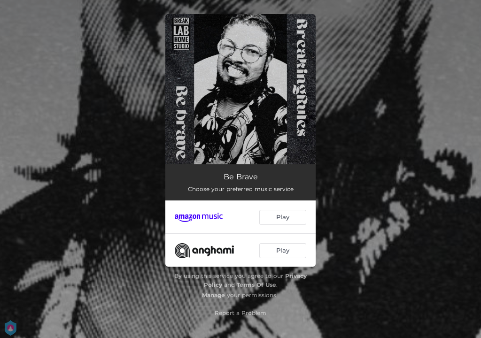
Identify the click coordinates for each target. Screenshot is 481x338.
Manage (213, 295)
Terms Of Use (256, 284)
